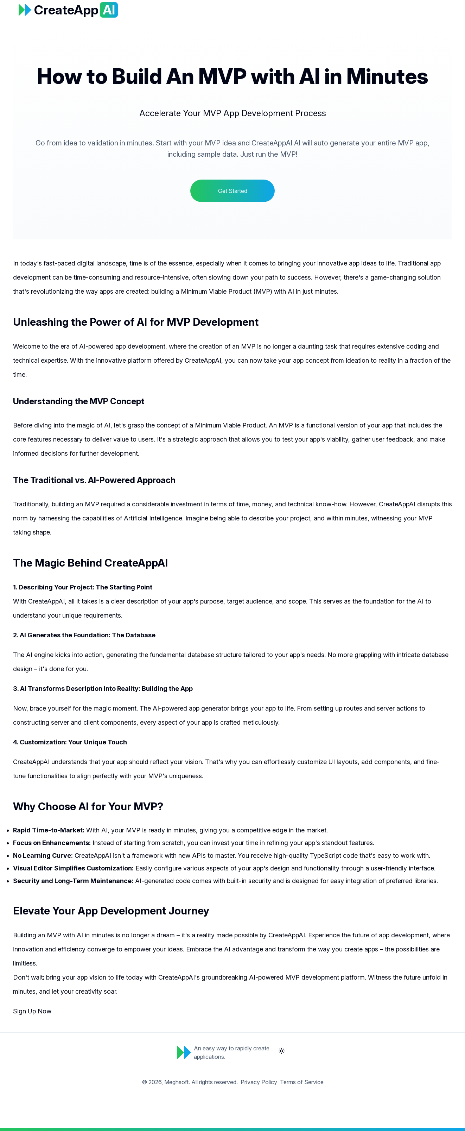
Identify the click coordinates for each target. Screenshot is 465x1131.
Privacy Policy (259, 1082)
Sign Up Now (32, 1011)
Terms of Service (302, 1082)
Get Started (232, 190)
